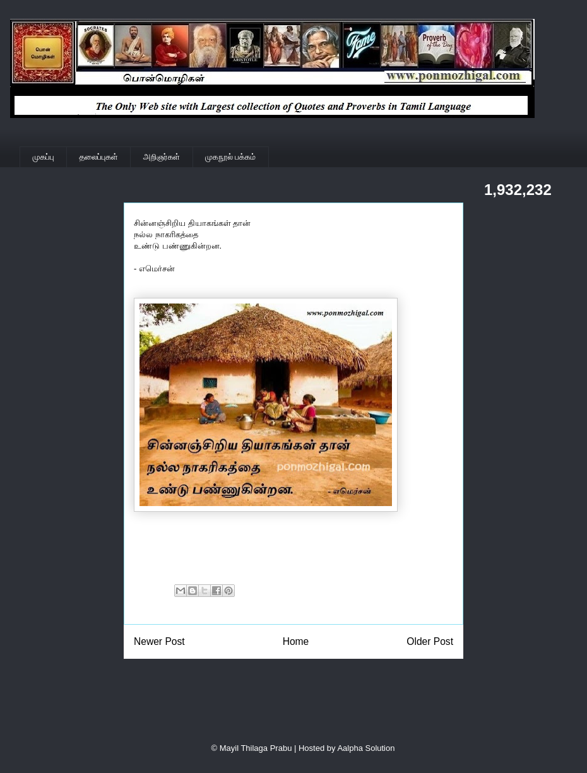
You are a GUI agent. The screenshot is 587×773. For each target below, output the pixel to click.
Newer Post (159, 641)
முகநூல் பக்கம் (230, 157)
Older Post (429, 641)
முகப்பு (43, 157)
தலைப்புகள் (99, 157)
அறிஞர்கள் (161, 157)
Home (296, 641)
